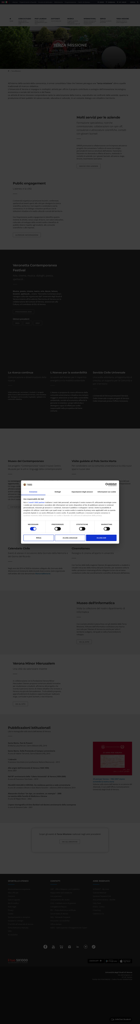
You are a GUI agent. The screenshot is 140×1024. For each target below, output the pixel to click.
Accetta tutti (101, 538)
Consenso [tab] (33, 492)
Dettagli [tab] (58, 492)
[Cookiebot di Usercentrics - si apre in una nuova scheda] (107, 484)
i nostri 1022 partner (36, 502)
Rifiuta (38, 538)
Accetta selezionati (70, 538)
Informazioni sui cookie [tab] (107, 492)
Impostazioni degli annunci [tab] (82, 492)
